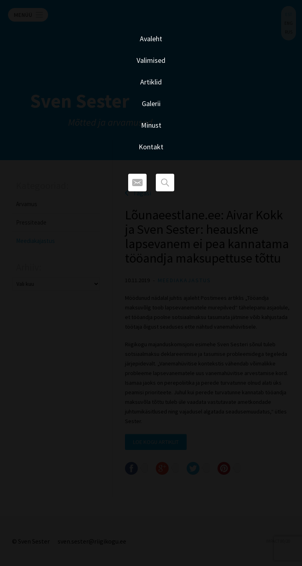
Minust (151, 125)
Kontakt (151, 146)
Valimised (151, 60)
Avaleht (151, 38)
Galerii (151, 103)
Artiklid (151, 81)
